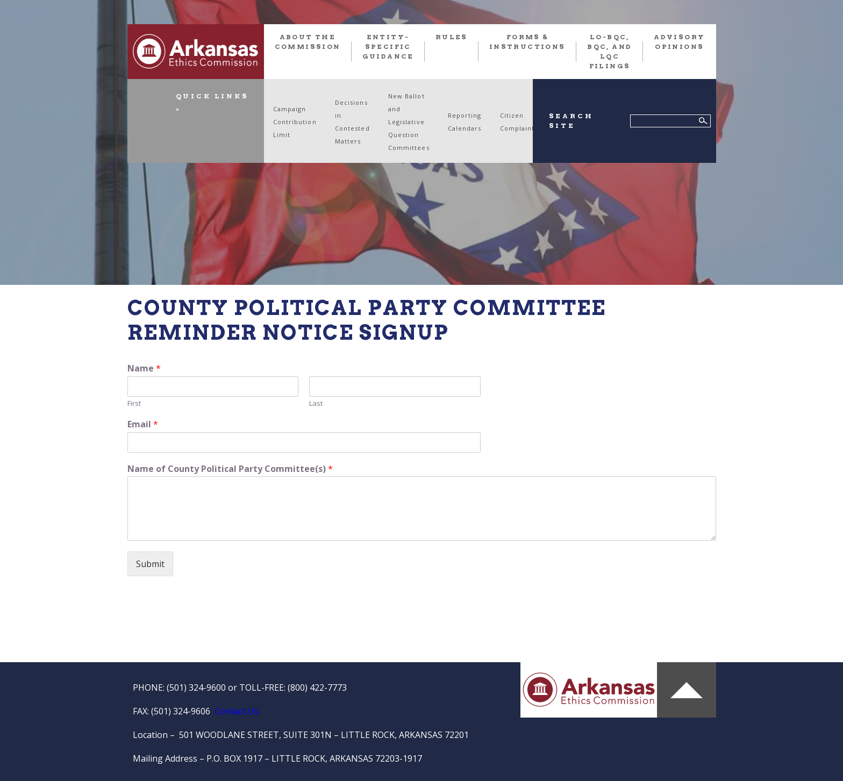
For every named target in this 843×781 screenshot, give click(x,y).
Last (316, 403)
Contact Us (237, 711)
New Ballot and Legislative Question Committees (409, 122)
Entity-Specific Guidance (388, 46)
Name (144, 368)
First (134, 403)
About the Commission (308, 42)
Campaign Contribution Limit (295, 122)
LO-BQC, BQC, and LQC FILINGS (609, 51)
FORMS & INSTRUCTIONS (527, 42)
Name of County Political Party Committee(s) (230, 469)
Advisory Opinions (679, 42)
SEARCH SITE (571, 121)
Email (142, 424)
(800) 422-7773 (317, 687)
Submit (150, 564)
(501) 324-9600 (196, 687)
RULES (451, 37)
